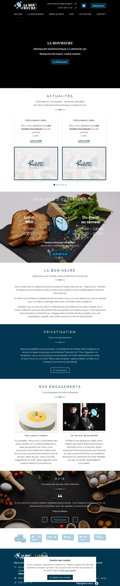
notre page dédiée (68, 570)
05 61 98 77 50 (65, 7)
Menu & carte (56, 14)
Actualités (85, 14)
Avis (72, 14)
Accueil (18, 14)
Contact (101, 14)
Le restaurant (36, 14)
